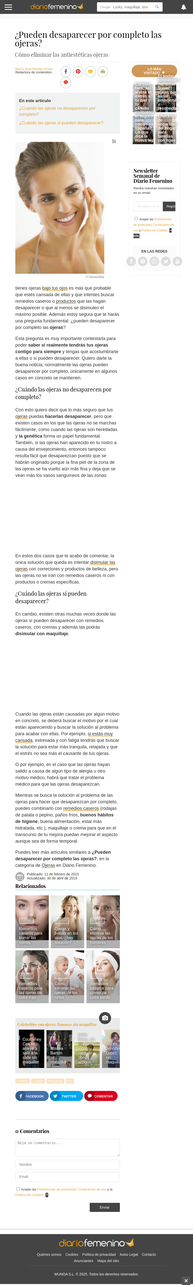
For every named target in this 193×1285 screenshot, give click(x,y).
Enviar (105, 1207)
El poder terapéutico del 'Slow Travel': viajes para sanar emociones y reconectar (168, 92)
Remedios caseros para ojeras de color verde (102, 990)
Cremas (22, 1081)
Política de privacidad (99, 1254)
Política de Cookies (29, 1195)
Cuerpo (38, 1081)
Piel (70, 1081)
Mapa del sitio (108, 1261)
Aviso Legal (129, 1254)
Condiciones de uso (92, 1189)
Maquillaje (55, 1081)
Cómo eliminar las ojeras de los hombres (101, 935)
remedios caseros (81, 808)
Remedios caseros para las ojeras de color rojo (30, 990)
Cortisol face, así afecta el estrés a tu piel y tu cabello (143, 96)
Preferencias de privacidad (56, 1189)
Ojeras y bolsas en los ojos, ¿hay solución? (66, 935)
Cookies (72, 1254)
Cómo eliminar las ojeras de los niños (66, 990)
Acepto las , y (153, 225)
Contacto (149, 1254)
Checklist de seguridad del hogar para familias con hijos (167, 128)
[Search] (157, 7)
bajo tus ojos (55, 288)
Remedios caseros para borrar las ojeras (30, 935)
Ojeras (48, 865)
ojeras (21, 416)
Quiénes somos (49, 1254)
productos (66, 301)
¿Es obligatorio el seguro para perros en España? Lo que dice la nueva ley (145, 124)
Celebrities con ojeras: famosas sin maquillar (57, 1024)
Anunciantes (83, 1261)
